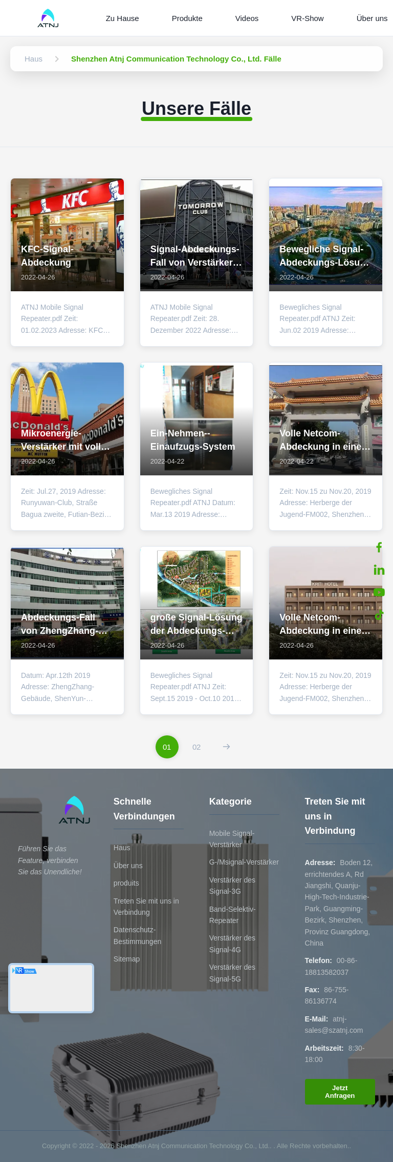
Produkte (187, 18)
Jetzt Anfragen (340, 1091)
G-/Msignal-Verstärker (244, 862)
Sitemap (127, 959)
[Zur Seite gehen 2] (196, 746)
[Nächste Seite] (226, 746)
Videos (247, 18)
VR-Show (307, 18)
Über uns (128, 866)
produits (126, 883)
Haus (122, 848)
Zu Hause (122, 18)
